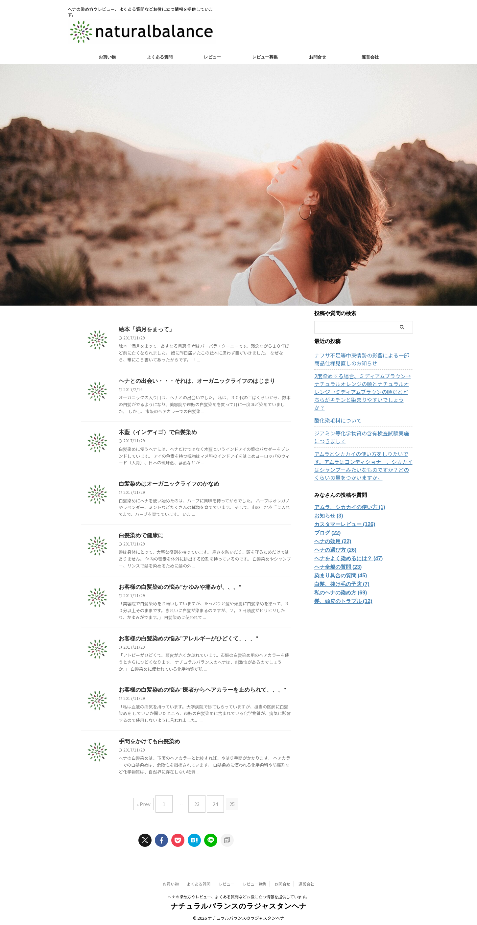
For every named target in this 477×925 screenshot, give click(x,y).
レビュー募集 (265, 57)
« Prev (148, 804)
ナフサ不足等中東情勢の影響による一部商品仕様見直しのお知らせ (362, 359)
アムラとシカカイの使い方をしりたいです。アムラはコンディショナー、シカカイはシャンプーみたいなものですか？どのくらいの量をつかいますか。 (362, 458)
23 (197, 804)
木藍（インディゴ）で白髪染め (155, 433)
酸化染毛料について (335, 412)
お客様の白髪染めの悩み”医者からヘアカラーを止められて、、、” (197, 692)
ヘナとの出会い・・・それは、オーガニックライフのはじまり (192, 381)
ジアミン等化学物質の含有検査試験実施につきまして (362, 429)
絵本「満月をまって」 (145, 329)
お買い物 (107, 57)
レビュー (212, 57)
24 (212, 804)
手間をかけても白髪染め (148, 744)
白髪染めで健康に (140, 537)
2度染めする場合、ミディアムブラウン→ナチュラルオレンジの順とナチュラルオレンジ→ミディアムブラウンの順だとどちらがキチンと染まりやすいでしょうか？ (363, 388)
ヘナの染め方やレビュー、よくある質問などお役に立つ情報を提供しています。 (238, 894)
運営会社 (370, 57)
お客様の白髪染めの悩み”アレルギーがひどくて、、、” (184, 640)
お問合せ (317, 57)
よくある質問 (160, 57)
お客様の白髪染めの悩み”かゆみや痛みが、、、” (176, 588)
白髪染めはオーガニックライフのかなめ (166, 485)
